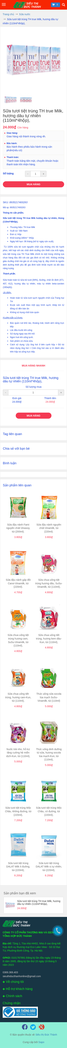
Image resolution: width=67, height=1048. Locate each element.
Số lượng (8, 173)
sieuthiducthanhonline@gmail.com (22, 976)
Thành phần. (9, 273)
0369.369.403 (10, 972)
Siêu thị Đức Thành (46, 1034)
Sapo (41, 1042)
